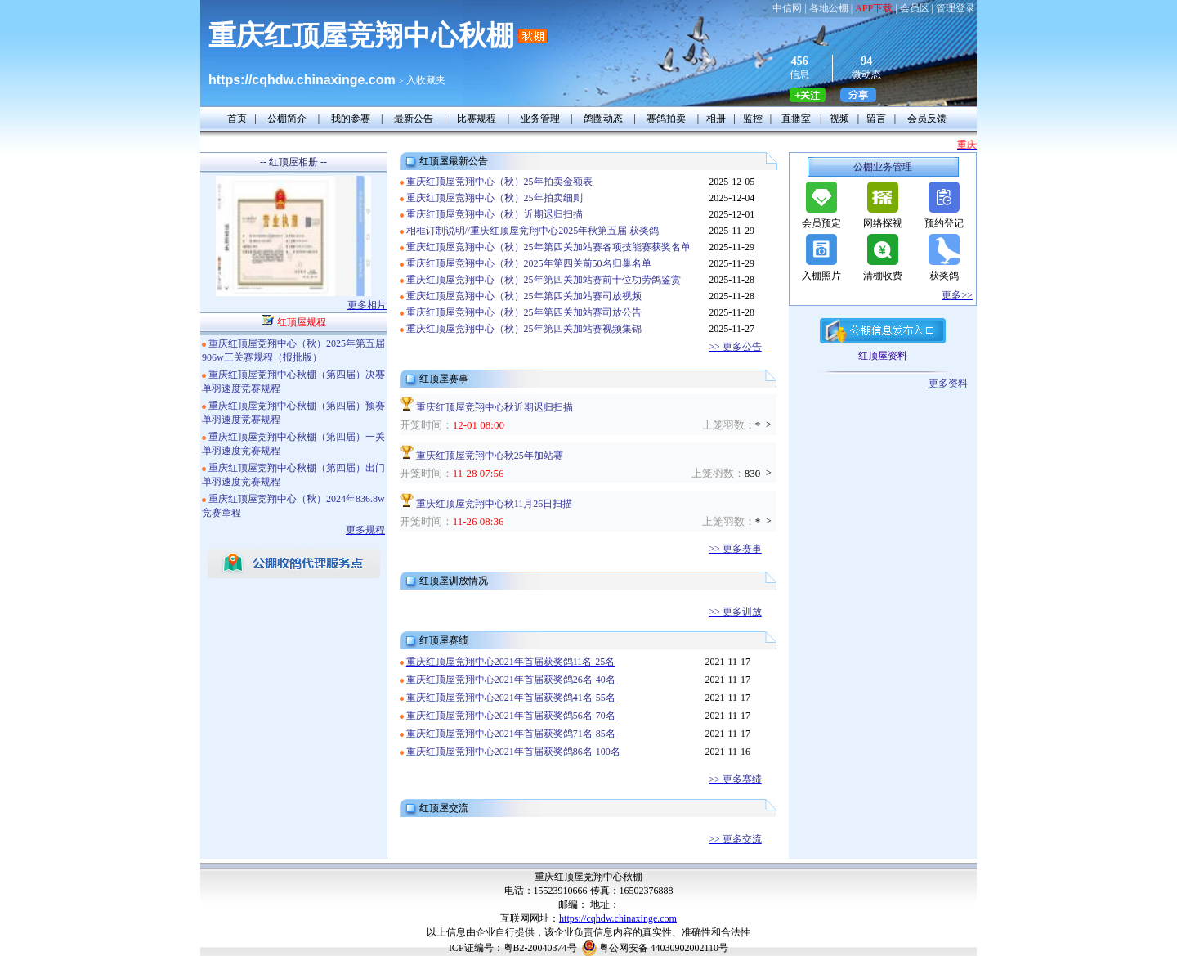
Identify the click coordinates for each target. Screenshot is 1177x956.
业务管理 (540, 118)
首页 (237, 118)
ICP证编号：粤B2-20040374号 (513, 948)
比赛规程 (476, 118)
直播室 (796, 118)
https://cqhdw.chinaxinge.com (618, 918)
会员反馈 (927, 118)
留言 (876, 118)
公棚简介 (287, 118)
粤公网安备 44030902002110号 (664, 948)
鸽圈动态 (603, 118)
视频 (839, 118)
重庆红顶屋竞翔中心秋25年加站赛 (489, 455)
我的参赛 (350, 118)
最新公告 (413, 118)
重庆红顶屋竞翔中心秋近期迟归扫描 (494, 407)
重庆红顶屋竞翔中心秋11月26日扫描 (494, 503)
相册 (716, 118)
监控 (753, 118)
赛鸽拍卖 (666, 118)
